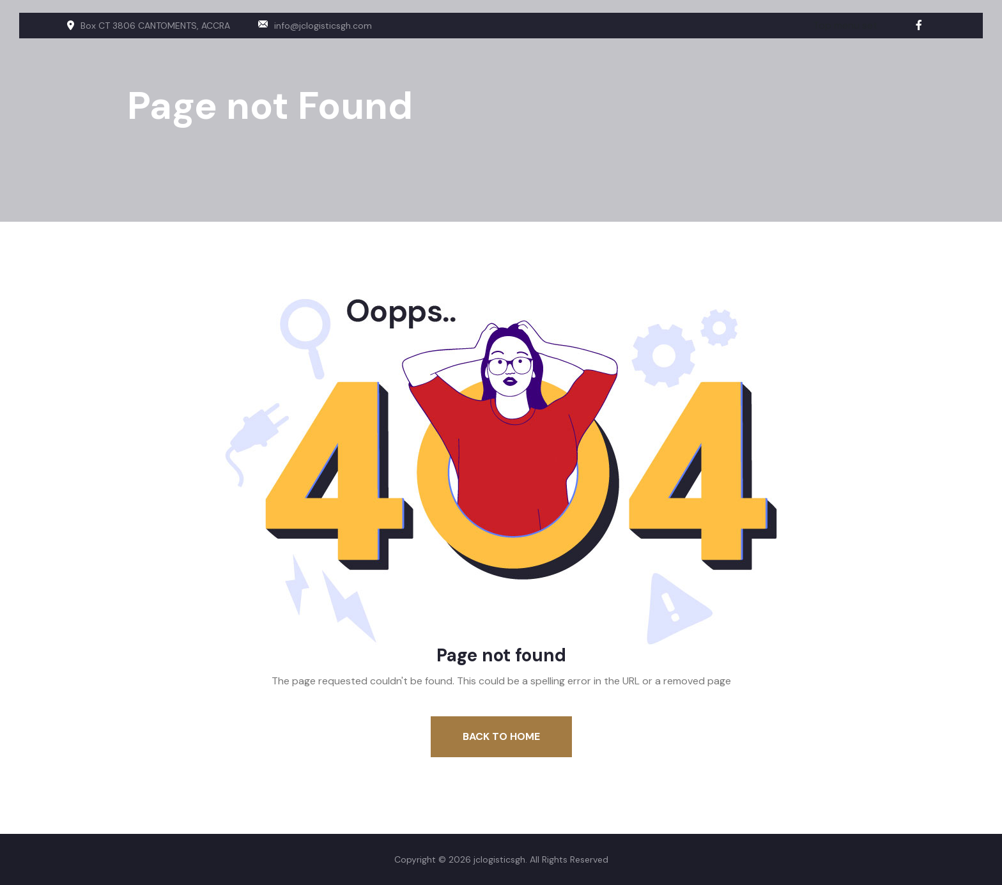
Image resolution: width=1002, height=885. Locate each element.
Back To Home (501, 736)
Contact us (936, 36)
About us (800, 36)
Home (742, 36)
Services (865, 36)
